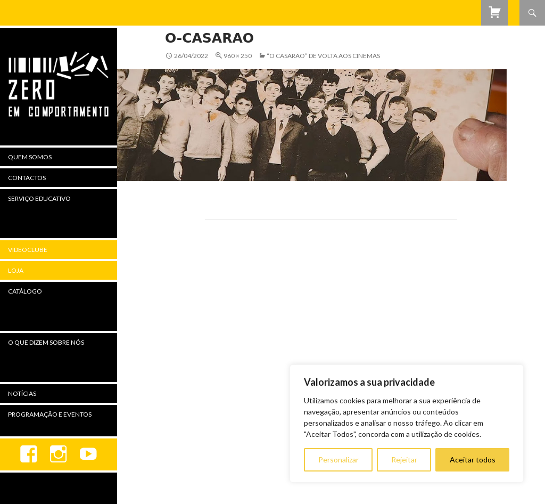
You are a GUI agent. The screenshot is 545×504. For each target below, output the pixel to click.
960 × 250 (238, 56)
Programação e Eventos (50, 414)
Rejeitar (404, 459)
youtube (88, 454)
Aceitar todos (473, 459)
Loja (15, 270)
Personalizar (338, 459)
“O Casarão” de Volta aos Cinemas (323, 56)
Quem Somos (30, 157)
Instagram (58, 454)
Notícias (22, 393)
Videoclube (27, 250)
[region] (407, 423)
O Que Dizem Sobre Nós (46, 342)
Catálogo (25, 291)
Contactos (27, 178)
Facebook (29, 454)
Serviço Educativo (39, 198)
